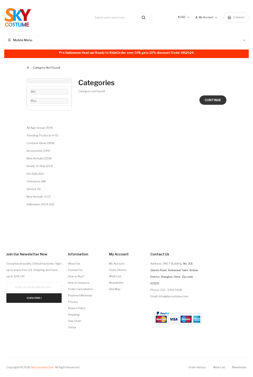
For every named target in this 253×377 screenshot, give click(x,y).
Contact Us (75, 270)
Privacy (73, 301)
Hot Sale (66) (35, 173)
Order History (118, 270)
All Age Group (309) (40, 127)
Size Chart (74, 321)
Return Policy (76, 308)
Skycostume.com (42, 367)
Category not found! (46, 67)
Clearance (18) (36, 181)
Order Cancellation (80, 289)
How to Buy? (76, 276)
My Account (116, 263)
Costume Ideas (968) (40, 143)
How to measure (79, 282)
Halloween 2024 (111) (40, 204)
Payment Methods (80, 295)
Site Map (115, 289)
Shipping (74, 314)
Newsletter (116, 282)
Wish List (115, 276)
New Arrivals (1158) (39, 158)
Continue (213, 100)
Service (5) (34, 189)
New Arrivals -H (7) (39, 196)
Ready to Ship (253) (40, 166)
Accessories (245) (38, 150)
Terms (72, 327)
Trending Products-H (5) (42, 135)
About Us (74, 263)
